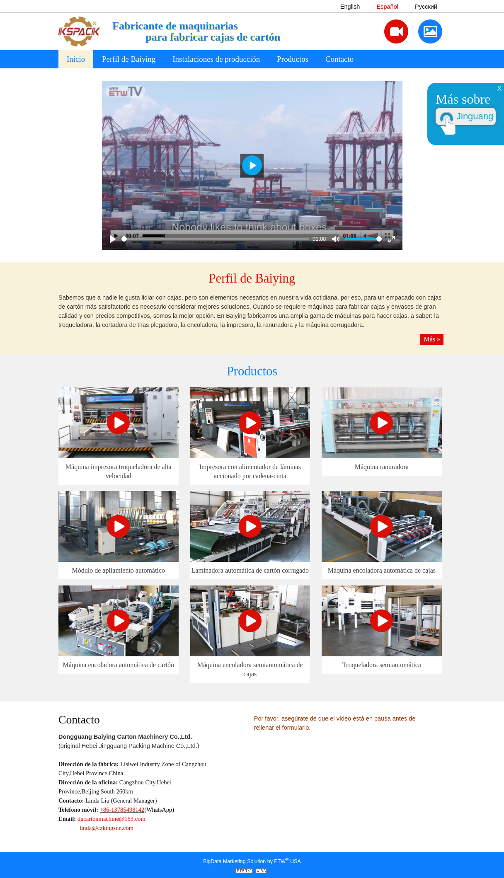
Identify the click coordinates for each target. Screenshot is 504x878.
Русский (426, 6)
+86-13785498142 (122, 809)
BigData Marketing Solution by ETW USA (252, 860)
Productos (252, 371)
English (350, 6)
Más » (432, 339)
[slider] (215, 239)
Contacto (339, 59)
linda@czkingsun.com (106, 828)
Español (387, 6)
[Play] (112, 239)
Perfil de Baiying (252, 278)
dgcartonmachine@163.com (111, 818)
